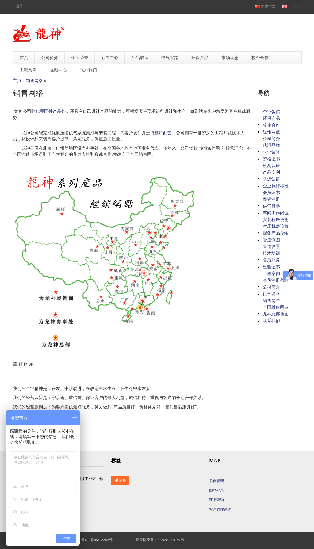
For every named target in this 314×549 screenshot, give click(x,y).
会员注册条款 (276, 280)
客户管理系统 (220, 509)
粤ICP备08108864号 (97, 540)
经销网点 (271, 132)
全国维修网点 (276, 307)
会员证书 (271, 192)
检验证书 (271, 267)
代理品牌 (271, 145)
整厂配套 (163, 133)
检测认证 (271, 165)
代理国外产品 (48, 111)
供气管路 (271, 206)
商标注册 (271, 199)
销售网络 (34, 80)
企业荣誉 (271, 152)
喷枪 (120, 481)
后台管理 (216, 481)
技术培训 (271, 253)
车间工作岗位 (276, 213)
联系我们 (271, 320)
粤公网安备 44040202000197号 (160, 540)
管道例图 (271, 240)
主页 (17, 80)
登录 (19, 6)
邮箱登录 (216, 490)
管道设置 (271, 246)
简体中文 (265, 6)
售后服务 (271, 260)
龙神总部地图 (276, 314)
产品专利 (271, 172)
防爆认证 (271, 179)
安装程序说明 (276, 219)
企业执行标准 (276, 186)
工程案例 (271, 273)
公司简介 (271, 138)
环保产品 (271, 118)
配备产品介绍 (276, 233)
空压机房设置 (276, 226)
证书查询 (216, 500)
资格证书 (271, 159)
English (291, 6)
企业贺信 (271, 111)
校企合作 (271, 125)
